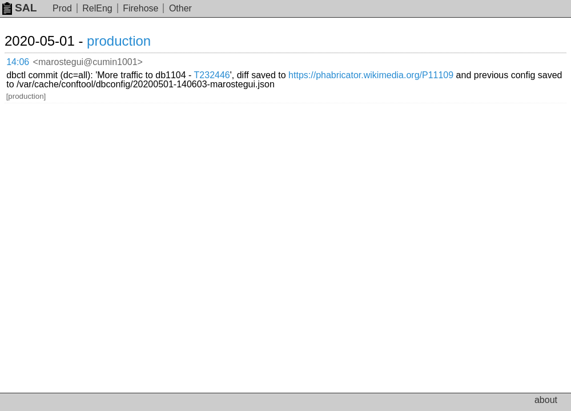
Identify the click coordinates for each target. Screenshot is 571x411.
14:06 (17, 62)
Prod (62, 8)
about (545, 400)
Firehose (140, 8)
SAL (19, 8)
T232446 (212, 75)
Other (180, 8)
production (119, 41)
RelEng (97, 8)
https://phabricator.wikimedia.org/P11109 (370, 75)
